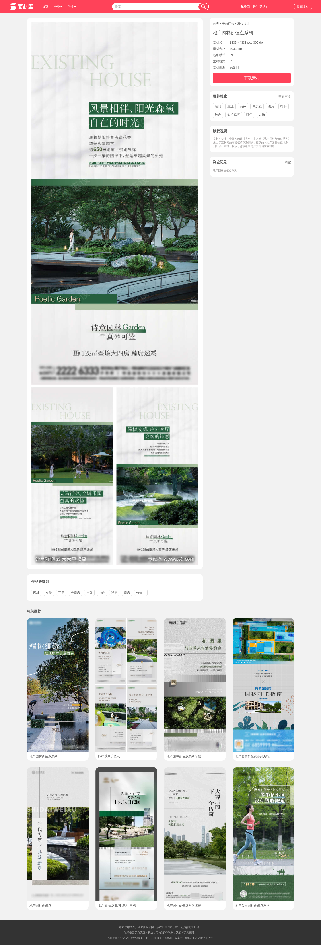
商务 (243, 106)
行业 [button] (72, 6)
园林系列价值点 (109, 756)
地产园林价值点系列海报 (184, 756)
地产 (218, 115)
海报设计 (243, 23)
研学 (249, 115)
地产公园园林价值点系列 (252, 905)
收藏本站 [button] (303, 6)
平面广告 (228, 23)
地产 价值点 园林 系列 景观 (117, 905)
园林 (36, 592)
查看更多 (284, 96)
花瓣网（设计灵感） (255, 6)
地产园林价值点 (40, 905)
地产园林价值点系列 (225, 170)
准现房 (75, 592)
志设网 (234, 67)
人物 (262, 115)
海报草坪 (233, 115)
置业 (230, 106)
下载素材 (252, 78)
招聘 (283, 106)
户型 (89, 592)
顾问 (218, 106)
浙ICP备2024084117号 (199, 937)
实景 (49, 592)
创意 (271, 106)
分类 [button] (58, 6)
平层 (61, 592)
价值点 (141, 592)
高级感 (257, 106)
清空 (288, 162)
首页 (45, 6)
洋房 (114, 592)
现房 (127, 592)
